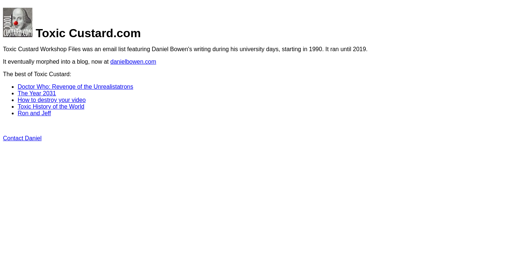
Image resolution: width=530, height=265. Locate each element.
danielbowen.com (133, 62)
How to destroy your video (52, 100)
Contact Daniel (22, 138)
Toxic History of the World (51, 106)
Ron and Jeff (34, 113)
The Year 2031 (37, 93)
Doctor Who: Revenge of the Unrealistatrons (75, 87)
